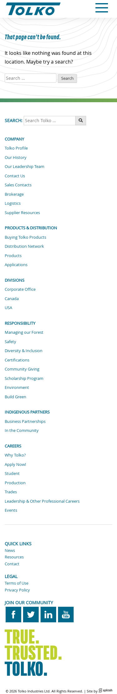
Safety (10, 341)
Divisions (14, 280)
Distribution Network (24, 246)
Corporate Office (20, 289)
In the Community (22, 430)
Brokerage (14, 194)
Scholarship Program (24, 378)
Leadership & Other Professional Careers (42, 501)
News (10, 550)
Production (15, 483)
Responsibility (20, 323)
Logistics (13, 203)
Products (13, 255)
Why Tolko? (15, 455)
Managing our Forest (24, 332)
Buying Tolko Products (25, 237)
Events (11, 510)
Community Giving (22, 369)
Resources (14, 557)
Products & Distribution (31, 228)
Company (14, 139)
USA (8, 307)
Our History (16, 157)
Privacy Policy (17, 590)
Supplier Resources (22, 212)
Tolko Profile (16, 148)
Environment (17, 387)
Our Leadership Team (24, 166)
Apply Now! (15, 464)
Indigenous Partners (27, 412)
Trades (11, 492)
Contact (12, 564)
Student (12, 473)
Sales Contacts (18, 185)
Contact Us (15, 176)
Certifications (17, 360)
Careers (13, 446)
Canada (12, 298)
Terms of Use (16, 583)
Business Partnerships (25, 421)
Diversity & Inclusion (23, 350)
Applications (16, 264)
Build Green (15, 397)
